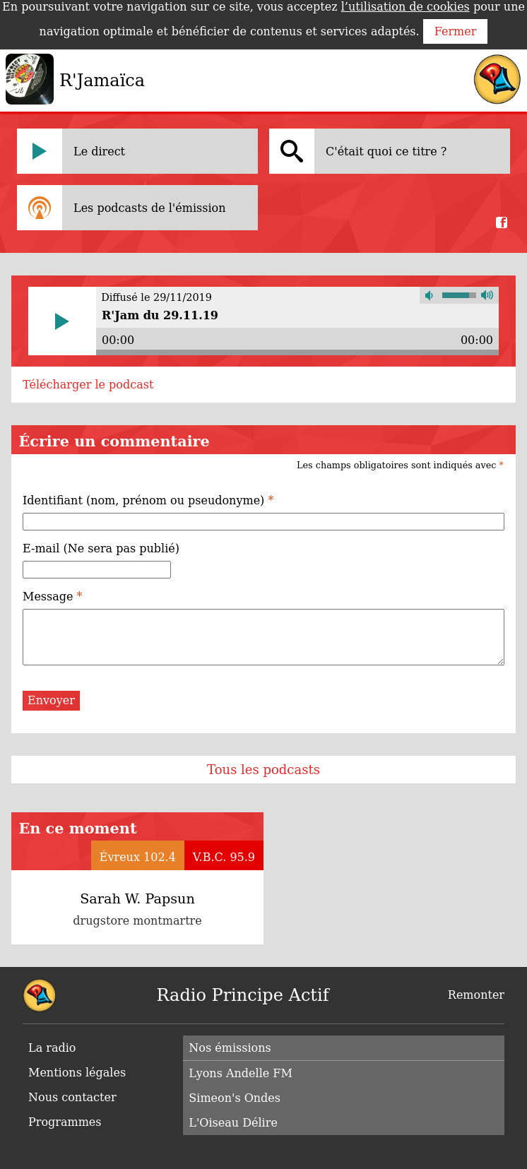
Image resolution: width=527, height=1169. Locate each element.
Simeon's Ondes (234, 1098)
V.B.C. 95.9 (224, 857)
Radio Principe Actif (242, 995)
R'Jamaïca (102, 80)
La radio (52, 1048)
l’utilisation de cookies (405, 6)
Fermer (455, 31)
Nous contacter (72, 1097)
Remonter (476, 995)
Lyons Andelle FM (240, 1073)
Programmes (65, 1122)
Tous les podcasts (263, 769)
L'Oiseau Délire (233, 1122)
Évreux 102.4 (138, 857)
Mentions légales (77, 1072)
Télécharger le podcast (88, 384)
